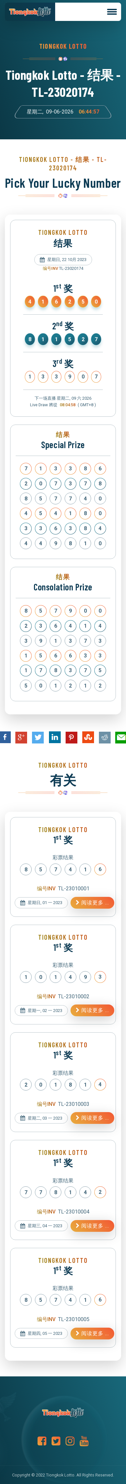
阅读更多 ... (92, 902)
